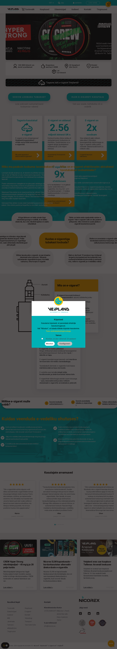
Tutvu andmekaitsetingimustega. (58, 331)
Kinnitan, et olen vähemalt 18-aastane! (61, 339)
